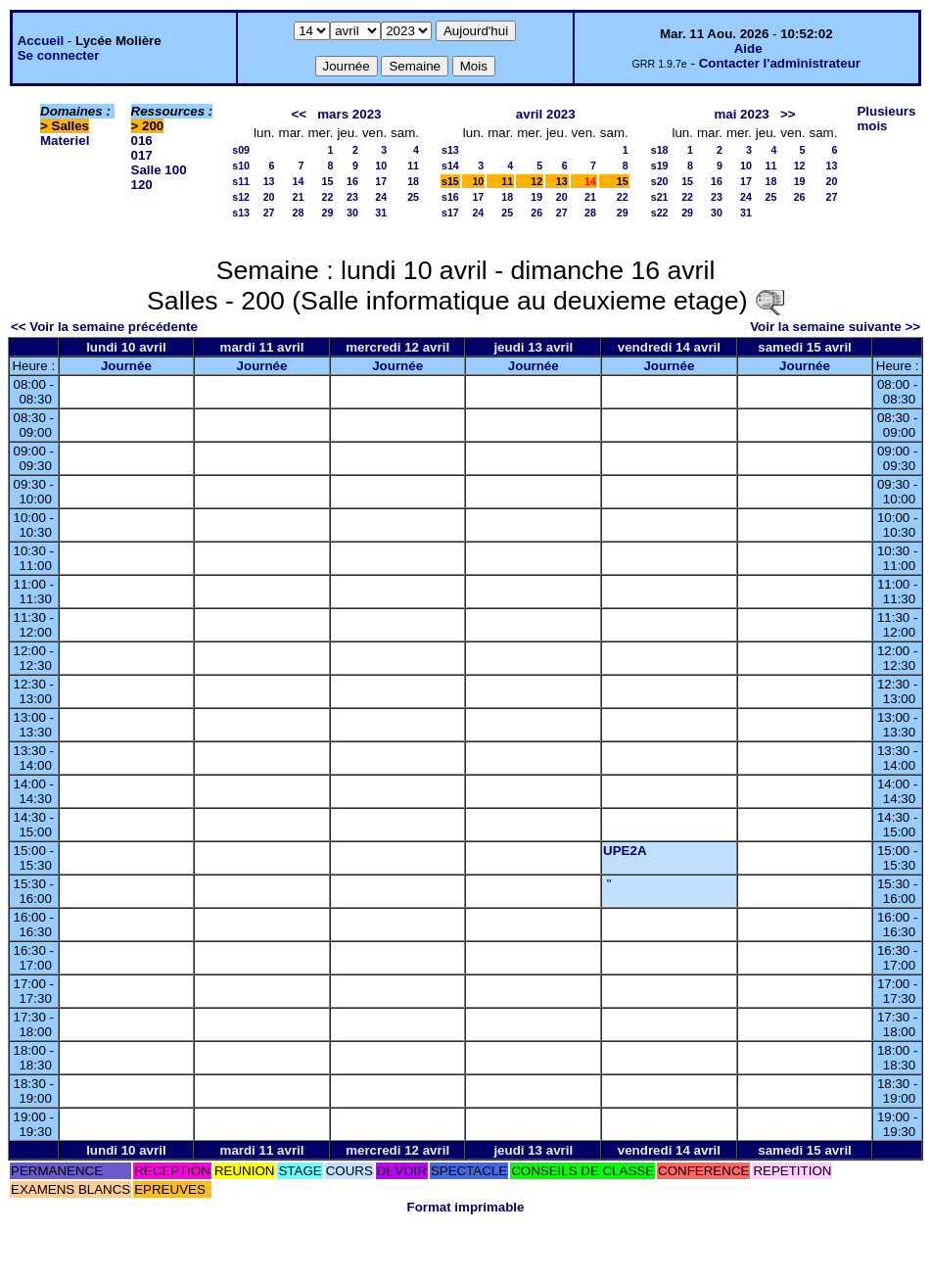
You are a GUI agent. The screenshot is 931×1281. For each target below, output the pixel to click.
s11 (241, 181)
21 (298, 197)
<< (299, 114)
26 (536, 212)
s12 (241, 197)
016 (142, 140)
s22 (660, 212)
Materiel (64, 140)
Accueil (41, 40)
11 (413, 165)
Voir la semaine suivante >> (835, 326)
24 (381, 197)
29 (328, 212)
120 (142, 184)
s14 (450, 165)
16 (352, 181)
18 (413, 181)
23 (352, 197)
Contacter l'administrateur (780, 63)
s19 (660, 165)
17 (381, 181)
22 (328, 197)
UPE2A (624, 850)
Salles (71, 126)
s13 (241, 212)
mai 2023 (741, 114)
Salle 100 (159, 170)
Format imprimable (466, 1207)
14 (298, 181)
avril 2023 (546, 114)
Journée (126, 365)
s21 (660, 197)
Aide (748, 48)
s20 (660, 181)
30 (352, 212)
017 (142, 155)
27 (269, 212)
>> (788, 114)
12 (536, 181)
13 (269, 181)
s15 (450, 181)
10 (381, 165)
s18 (660, 150)
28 (298, 212)
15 (328, 181)
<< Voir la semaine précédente (104, 326)
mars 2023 (349, 114)
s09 (241, 150)
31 (381, 212)
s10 (241, 165)
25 (413, 197)
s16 (450, 197)
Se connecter (59, 55)
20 (269, 197)
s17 (450, 212)
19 (536, 197)
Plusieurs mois (886, 118)
